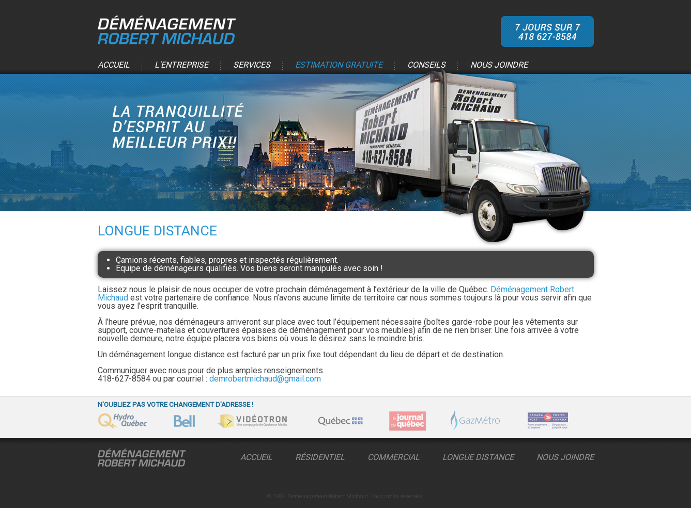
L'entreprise (181, 65)
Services (251, 65)
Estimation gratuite (338, 65)
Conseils (426, 65)
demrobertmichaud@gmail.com (265, 379)
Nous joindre (499, 65)
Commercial (393, 457)
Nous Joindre (565, 457)
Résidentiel (320, 457)
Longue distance (478, 457)
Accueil (114, 65)
